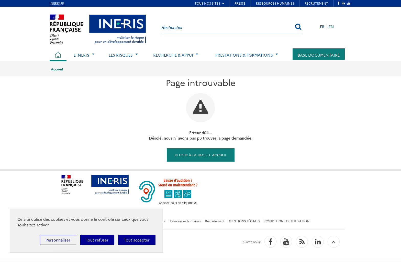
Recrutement (215, 221)
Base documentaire (319, 55)
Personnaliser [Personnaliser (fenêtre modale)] (58, 240)
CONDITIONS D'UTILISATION (286, 221)
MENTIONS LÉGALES (244, 221)
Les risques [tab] (121, 55)
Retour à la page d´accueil (201, 154)
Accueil (57, 69)
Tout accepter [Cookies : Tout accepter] (137, 240)
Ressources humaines (185, 221)
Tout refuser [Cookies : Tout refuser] (97, 240)
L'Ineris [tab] (81, 55)
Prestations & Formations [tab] (244, 55)
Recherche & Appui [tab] (173, 55)
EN (331, 26)
